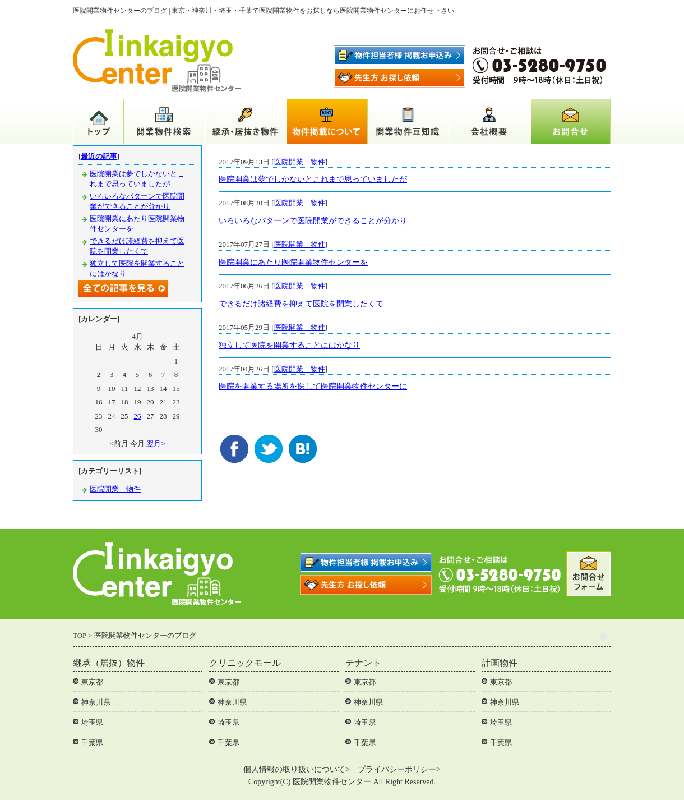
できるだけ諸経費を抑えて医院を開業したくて (301, 304)
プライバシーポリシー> (399, 769)
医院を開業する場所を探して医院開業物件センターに (313, 386)
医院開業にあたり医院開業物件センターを (293, 262)
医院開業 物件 (299, 162)
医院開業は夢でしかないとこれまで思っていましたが (313, 179)
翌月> (155, 443)
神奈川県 (95, 702)
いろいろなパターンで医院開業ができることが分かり (313, 221)
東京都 (92, 682)
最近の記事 (99, 156)
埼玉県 (92, 722)
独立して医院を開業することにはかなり (289, 345)
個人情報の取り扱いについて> (296, 769)
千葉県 (92, 742)
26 (137, 416)
